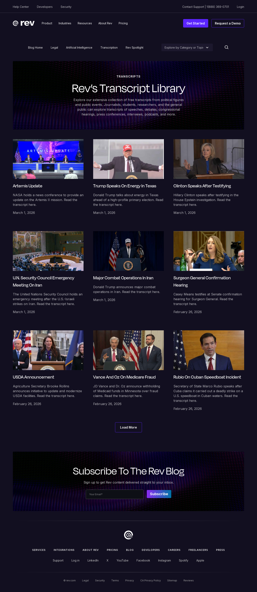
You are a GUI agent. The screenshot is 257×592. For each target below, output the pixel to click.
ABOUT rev (91, 549)
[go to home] (128, 535)
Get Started (196, 23)
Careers (174, 549)
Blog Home (35, 47)
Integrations (64, 549)
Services (39, 549)
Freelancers (198, 549)
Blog (130, 549)
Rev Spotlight (134, 47)
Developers (45, 6)
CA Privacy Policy (150, 580)
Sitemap (172, 580)
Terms (115, 580)
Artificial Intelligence (79, 47)
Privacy (129, 580)
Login (240, 6)
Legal (54, 47)
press (220, 549)
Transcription (109, 47)
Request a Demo (228, 23)
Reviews (189, 580)
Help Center (21, 6)
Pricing (112, 549)
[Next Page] (128, 427)
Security (66, 6)
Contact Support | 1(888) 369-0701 (205, 6)
